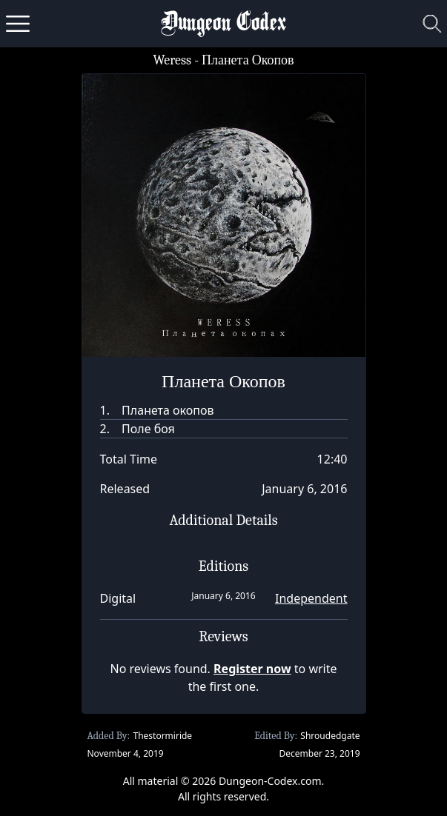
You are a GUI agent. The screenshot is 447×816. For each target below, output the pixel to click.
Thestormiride (162, 735)
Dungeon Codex (223, 24)
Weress (172, 60)
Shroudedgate (330, 735)
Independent (311, 598)
